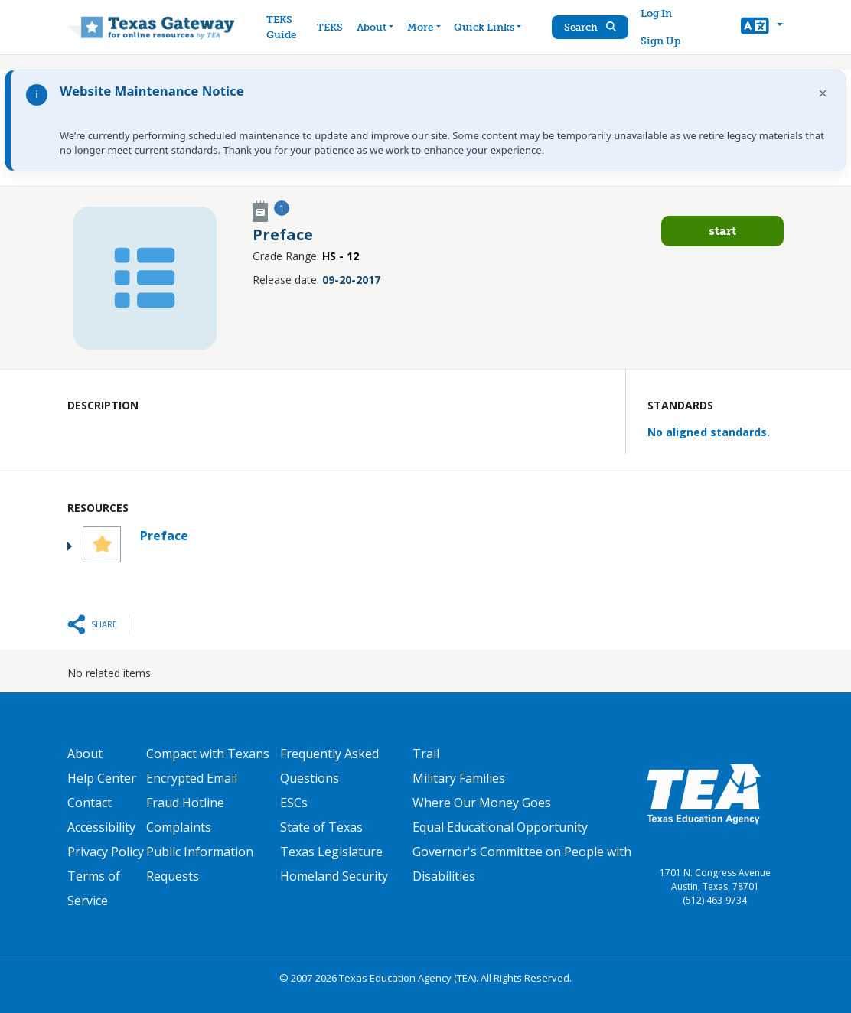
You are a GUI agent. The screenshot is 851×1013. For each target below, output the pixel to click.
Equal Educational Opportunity (500, 827)
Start (722, 230)
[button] (762, 27)
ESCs (294, 802)
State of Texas (321, 827)
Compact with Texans (207, 753)
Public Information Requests (199, 863)
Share (104, 624)
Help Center (101, 778)
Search (590, 27)
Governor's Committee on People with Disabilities (521, 863)
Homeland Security (334, 876)
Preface (164, 535)
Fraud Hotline (185, 802)
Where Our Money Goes (481, 802)
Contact (89, 802)
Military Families (458, 778)
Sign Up (660, 41)
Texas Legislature (331, 851)
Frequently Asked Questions (329, 766)
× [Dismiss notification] (823, 93)
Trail (425, 753)
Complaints (178, 827)
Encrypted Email (191, 778)
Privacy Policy (105, 851)
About (85, 753)
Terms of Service (93, 888)
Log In (656, 13)
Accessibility (101, 827)
